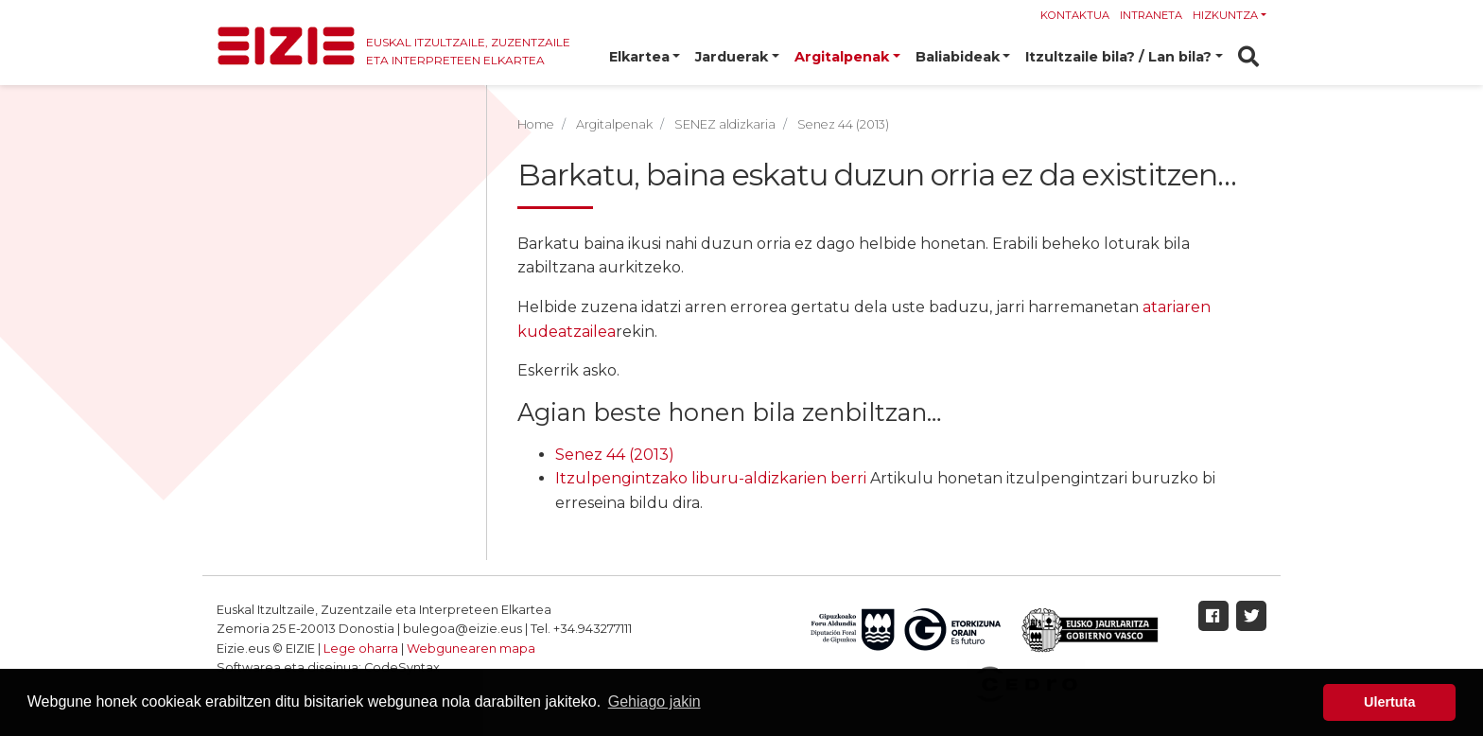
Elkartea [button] (639, 56)
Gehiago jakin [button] (654, 701)
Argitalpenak (614, 124)
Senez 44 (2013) (614, 455)
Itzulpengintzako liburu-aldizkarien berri (710, 478)
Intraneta (1151, 15)
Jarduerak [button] (731, 56)
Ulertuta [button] (1389, 702)
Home (535, 124)
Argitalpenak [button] (841, 56)
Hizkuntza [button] (1225, 15)
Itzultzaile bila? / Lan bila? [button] (1118, 56)
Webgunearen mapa (471, 648)
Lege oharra (360, 648)
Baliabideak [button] (958, 56)
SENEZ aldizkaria (725, 124)
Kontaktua (1074, 15)
